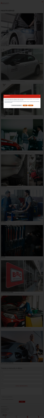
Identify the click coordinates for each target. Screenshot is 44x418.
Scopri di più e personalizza (16, 105)
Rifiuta (25, 105)
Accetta (31, 105)
